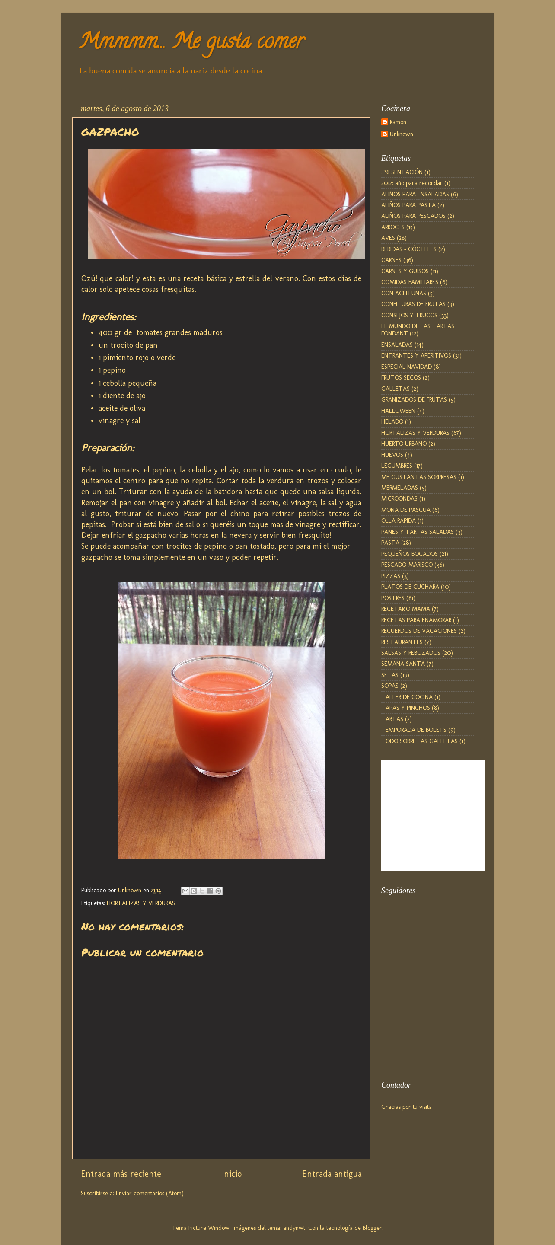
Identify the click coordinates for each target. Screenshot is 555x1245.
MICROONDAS (399, 498)
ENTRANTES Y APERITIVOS (416, 355)
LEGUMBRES (396, 465)
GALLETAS (395, 389)
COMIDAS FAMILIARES (409, 282)
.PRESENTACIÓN (402, 172)
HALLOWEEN (398, 411)
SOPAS (390, 686)
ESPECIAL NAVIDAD (406, 366)
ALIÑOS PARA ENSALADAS (415, 194)
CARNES (391, 260)
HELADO (392, 421)
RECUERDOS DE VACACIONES (419, 631)
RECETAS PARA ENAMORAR (416, 620)
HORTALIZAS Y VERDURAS (141, 903)
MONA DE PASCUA (406, 510)
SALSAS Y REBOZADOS (410, 653)
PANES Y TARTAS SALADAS (417, 532)
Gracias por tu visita (406, 1107)
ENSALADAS (397, 344)
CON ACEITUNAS (403, 293)
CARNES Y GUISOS (405, 271)
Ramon (398, 122)
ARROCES (393, 227)
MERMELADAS (399, 488)
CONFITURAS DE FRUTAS (413, 304)
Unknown (401, 134)
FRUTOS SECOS (401, 377)
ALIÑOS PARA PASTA (408, 205)
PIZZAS (390, 576)
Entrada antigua (332, 1173)
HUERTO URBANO (404, 443)
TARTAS (392, 719)
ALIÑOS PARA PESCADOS (413, 216)
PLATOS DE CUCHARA (410, 587)
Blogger (372, 1228)
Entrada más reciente (121, 1173)
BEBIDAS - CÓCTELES (409, 249)
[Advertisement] (424, 1022)
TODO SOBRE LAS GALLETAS (419, 741)
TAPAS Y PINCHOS (405, 708)
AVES (388, 238)
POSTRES (393, 598)
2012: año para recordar (412, 183)
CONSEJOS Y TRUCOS (409, 315)
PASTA (390, 542)
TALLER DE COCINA (407, 697)
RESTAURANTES (402, 642)
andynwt (294, 1228)
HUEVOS (392, 455)
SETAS (390, 675)
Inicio (232, 1173)
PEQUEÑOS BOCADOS (409, 554)
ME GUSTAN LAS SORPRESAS (418, 477)
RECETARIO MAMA (405, 609)
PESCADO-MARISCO (407, 564)
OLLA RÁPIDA (398, 520)
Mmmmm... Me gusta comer (191, 44)
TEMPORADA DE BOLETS (414, 730)
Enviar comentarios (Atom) (150, 1193)
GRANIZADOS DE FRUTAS (414, 399)
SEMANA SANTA (403, 663)
